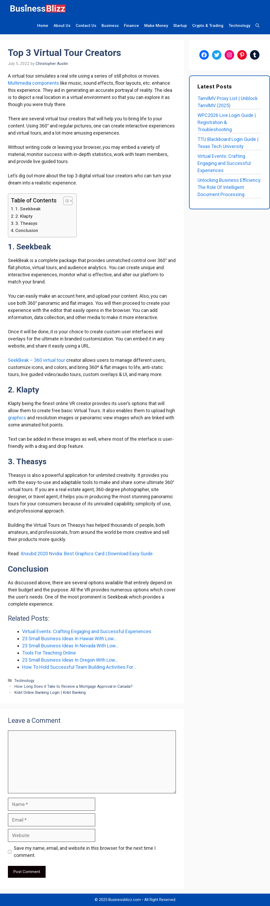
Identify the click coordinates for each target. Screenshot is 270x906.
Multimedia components (33, 83)
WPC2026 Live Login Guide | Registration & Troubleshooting (226, 122)
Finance (131, 25)
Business (110, 25)
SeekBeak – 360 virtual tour (36, 360)
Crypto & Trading (207, 25)
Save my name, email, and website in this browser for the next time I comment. (85, 851)
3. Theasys (26, 223)
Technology (239, 25)
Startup (180, 25)
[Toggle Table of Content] (65, 200)
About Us (62, 25)
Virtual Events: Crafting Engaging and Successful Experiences (224, 163)
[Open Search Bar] (257, 25)
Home (42, 25)
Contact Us (86, 25)
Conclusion (26, 230)
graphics (17, 417)
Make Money (156, 25)
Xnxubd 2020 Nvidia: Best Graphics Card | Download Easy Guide (87, 553)
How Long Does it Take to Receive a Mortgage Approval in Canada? (73, 686)
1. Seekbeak (28, 208)
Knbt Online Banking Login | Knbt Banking (50, 692)
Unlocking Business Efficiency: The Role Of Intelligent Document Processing (229, 187)
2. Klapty (24, 216)
